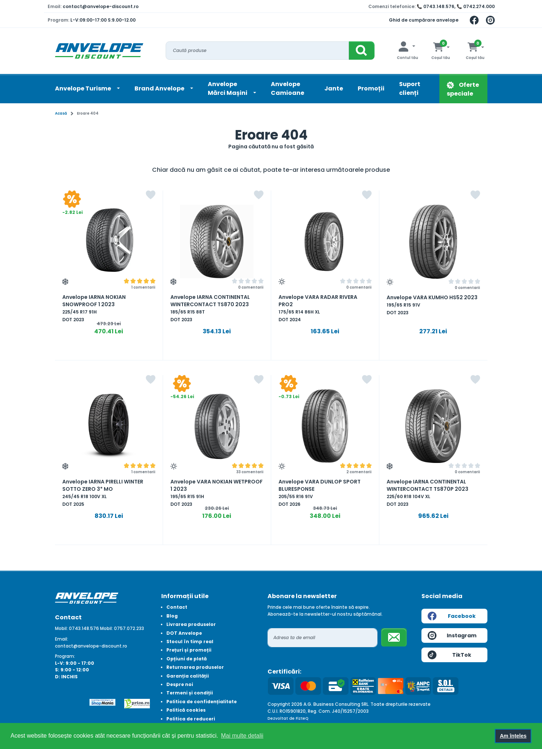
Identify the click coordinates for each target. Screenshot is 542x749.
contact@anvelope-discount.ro (101, 6)
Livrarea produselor (191, 624)
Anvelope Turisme (83, 88)
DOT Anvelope (184, 633)
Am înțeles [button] (513, 736)
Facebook (452, 616)
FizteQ (302, 718)
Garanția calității (187, 676)
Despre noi (179, 684)
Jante (333, 88)
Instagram (452, 635)
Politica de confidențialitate (201, 701)
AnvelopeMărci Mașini (228, 88)
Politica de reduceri (190, 719)
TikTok (449, 654)
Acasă (61, 113)
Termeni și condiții (189, 693)
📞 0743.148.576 (435, 6)
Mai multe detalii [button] (242, 736)
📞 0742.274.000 (476, 6)
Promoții (371, 88)
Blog (172, 616)
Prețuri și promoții (188, 650)
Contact (176, 607)
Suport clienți (409, 88)
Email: (61, 639)
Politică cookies (186, 710)
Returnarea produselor (195, 667)
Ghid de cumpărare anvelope (423, 20)
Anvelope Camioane (287, 88)
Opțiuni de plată (186, 659)
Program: (65, 656)
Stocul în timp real (189, 641)
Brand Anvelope (159, 88)
